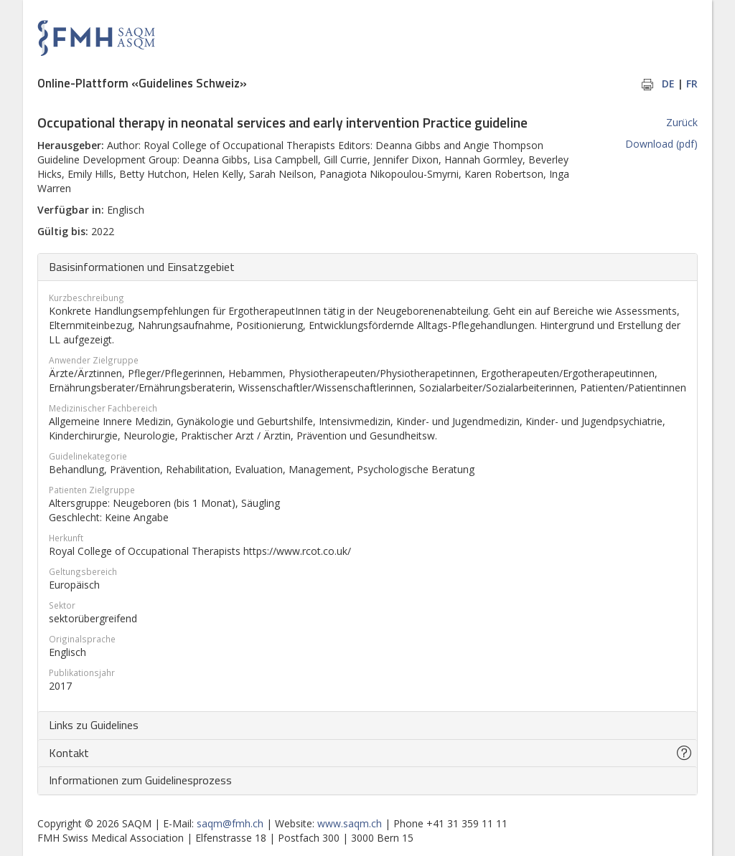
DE (668, 83)
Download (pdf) (661, 144)
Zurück (682, 122)
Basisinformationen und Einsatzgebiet (142, 266)
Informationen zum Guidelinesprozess (140, 780)
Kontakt (69, 752)
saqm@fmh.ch (230, 823)
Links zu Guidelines (94, 724)
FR (692, 83)
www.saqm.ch (349, 823)
